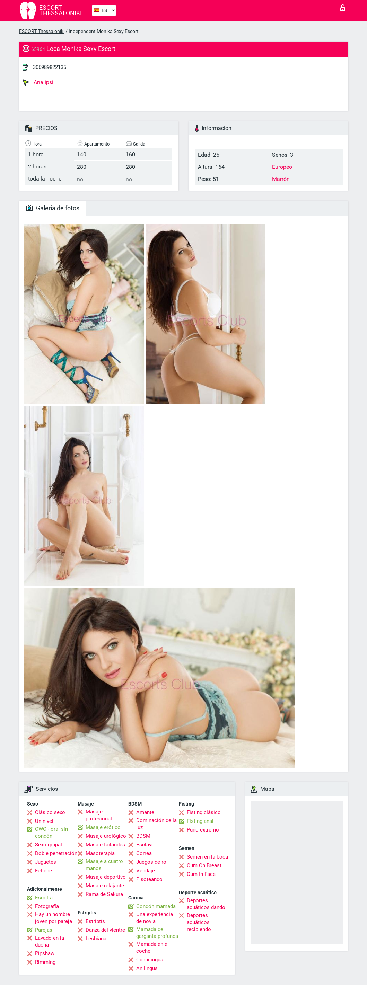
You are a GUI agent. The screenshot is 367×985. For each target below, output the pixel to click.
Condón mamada (156, 906)
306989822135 (49, 67)
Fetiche (43, 871)
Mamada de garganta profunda (157, 932)
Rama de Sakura (104, 894)
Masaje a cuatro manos (104, 864)
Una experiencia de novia (154, 917)
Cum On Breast (204, 865)
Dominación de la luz (156, 823)
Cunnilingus (149, 960)
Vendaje (145, 871)
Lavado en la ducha (49, 941)
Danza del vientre (105, 930)
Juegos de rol (152, 862)
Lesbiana (96, 938)
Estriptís (95, 921)
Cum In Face (201, 874)
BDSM (143, 836)
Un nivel (44, 821)
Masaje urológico (106, 836)
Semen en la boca (207, 857)
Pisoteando (149, 879)
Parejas (43, 930)
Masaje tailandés (105, 845)
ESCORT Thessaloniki (41, 31)
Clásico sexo (50, 812)
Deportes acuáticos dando (206, 904)
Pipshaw (44, 953)
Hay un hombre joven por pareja (53, 917)
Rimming (45, 962)
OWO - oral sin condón (51, 832)
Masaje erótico (103, 827)
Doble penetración (56, 853)
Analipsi (38, 82)
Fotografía (47, 906)
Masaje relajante (105, 885)
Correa (144, 853)
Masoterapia (100, 853)
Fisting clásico (204, 812)
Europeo (282, 167)
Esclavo (145, 845)
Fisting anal (200, 821)
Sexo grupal (48, 845)
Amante (145, 812)
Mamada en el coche (152, 947)
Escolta (44, 898)
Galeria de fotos (52, 208)
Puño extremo (203, 830)
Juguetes (45, 862)
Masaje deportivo (106, 877)
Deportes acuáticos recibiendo (199, 922)
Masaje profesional (99, 815)
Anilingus (147, 968)
